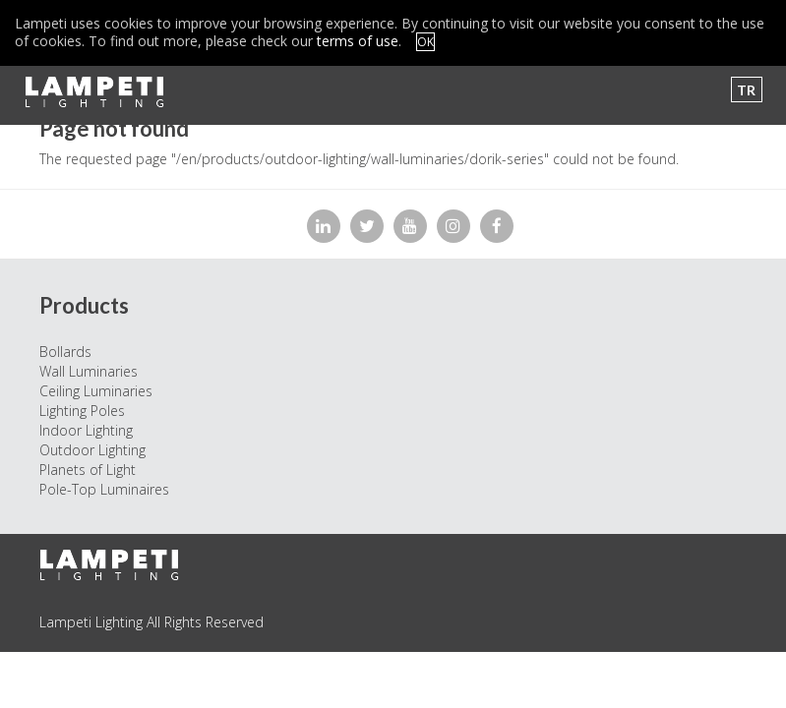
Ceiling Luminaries (95, 391)
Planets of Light (87, 469)
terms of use (357, 40)
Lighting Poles (82, 410)
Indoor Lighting (86, 430)
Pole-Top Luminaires (104, 489)
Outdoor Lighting (92, 450)
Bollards (65, 351)
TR (746, 90)
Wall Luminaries (88, 371)
